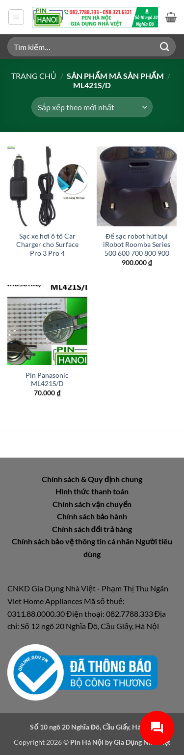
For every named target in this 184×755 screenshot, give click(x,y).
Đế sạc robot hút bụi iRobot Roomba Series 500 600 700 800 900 (136, 244)
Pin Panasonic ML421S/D (47, 379)
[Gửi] (165, 46)
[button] (16, 17)
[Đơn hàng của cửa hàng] (92, 107)
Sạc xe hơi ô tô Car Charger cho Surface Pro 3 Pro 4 (47, 244)
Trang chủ (33, 75)
